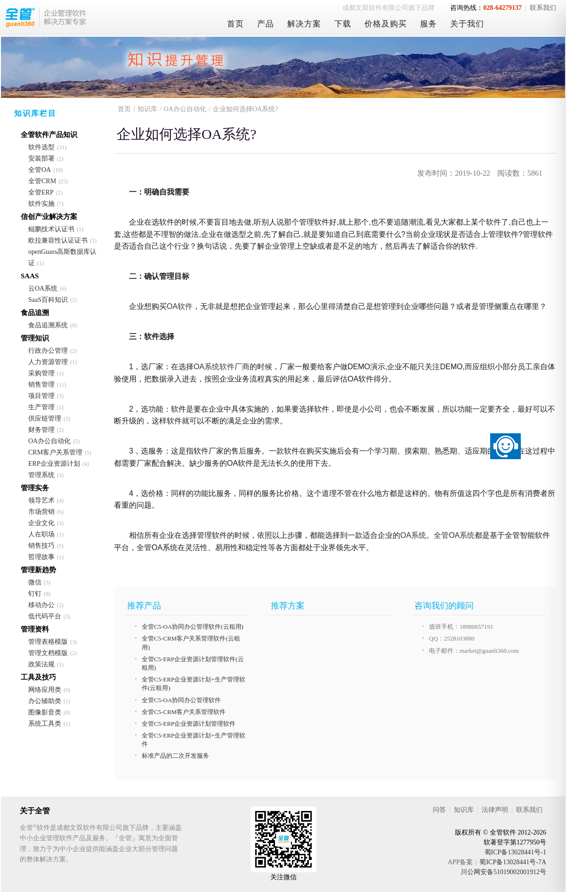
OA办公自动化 (49, 441)
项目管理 (41, 395)
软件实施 (41, 203)
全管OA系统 (454, 535)
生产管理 (41, 407)
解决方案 (304, 23)
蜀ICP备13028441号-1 (515, 852)
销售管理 (41, 384)
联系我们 (543, 7)
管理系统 (41, 474)
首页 (235, 23)
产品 (265, 23)
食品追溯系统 (48, 325)
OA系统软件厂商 (222, 367)
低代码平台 (44, 616)
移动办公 (41, 604)
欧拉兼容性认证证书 (58, 240)
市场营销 (41, 511)
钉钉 (34, 593)
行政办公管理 (48, 350)
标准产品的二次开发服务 (175, 755)
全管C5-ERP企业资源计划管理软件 (188, 723)
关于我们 (467, 23)
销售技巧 (41, 545)
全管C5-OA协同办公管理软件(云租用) (192, 626)
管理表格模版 (48, 641)
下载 (342, 23)
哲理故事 (41, 556)
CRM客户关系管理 (55, 452)
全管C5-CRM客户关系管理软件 (184, 711)
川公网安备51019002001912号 (503, 872)
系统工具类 (44, 723)
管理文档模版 (48, 653)
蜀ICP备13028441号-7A (512, 862)
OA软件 (180, 306)
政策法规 (41, 664)
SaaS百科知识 (48, 299)
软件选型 (41, 147)
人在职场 (41, 534)
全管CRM (42, 181)
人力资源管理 (48, 361)
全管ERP (41, 192)
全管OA (39, 169)
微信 (34, 582)
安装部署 (41, 158)
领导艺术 (41, 500)
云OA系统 (42, 288)
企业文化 (41, 523)
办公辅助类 (44, 701)
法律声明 (495, 809)
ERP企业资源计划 (54, 463)
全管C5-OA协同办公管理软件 (181, 700)
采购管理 (41, 373)
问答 (439, 809)
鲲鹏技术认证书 (51, 229)
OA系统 (413, 535)
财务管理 (41, 429)
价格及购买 (385, 23)
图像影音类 (44, 712)
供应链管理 (44, 418)
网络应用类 (44, 689)
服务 (428, 23)
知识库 (147, 109)
